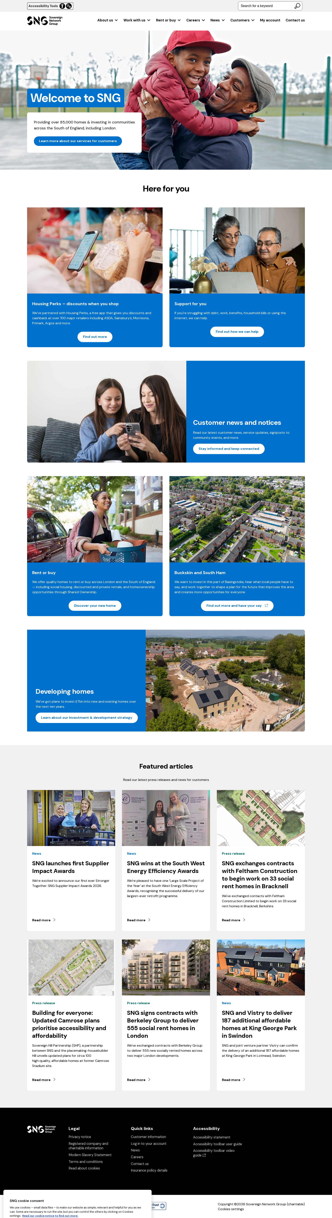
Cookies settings (231, 1209)
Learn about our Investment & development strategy (86, 717)
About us (107, 20)
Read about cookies (84, 1168)
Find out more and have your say (240, 605)
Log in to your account (148, 1143)
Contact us (295, 20)
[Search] (297, 6)
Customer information (148, 1137)
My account (270, 20)
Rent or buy (168, 20)
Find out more (95, 336)
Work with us (137, 20)
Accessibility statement (211, 1137)
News (217, 20)
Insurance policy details (149, 1170)
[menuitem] (107, 20)
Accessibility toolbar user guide (217, 1144)
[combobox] (270, 5)
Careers (195, 20)
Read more (44, 920)
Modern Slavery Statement (90, 1155)
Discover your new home (95, 605)
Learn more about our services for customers (78, 141)
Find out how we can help (237, 331)
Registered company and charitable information (88, 1146)
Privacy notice (80, 1137)
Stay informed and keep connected (229, 448)
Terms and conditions (86, 1161)
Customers (242, 20)
